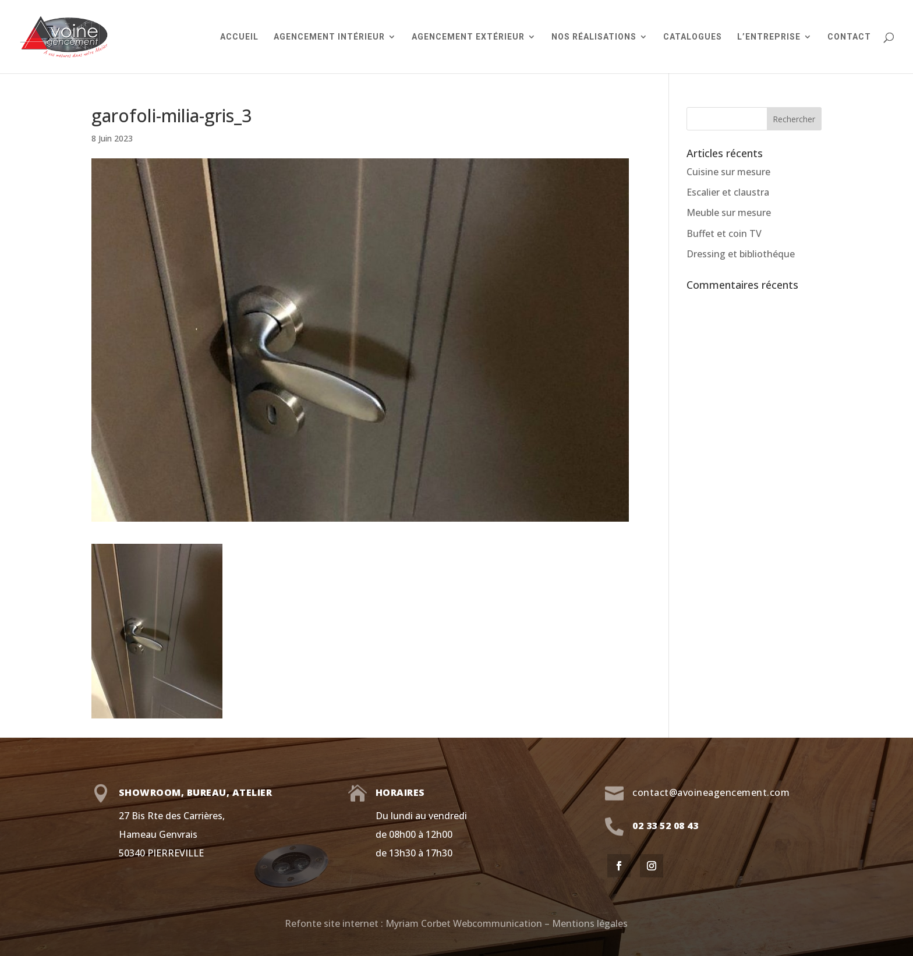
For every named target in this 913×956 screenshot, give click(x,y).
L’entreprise (769, 37)
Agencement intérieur (329, 37)
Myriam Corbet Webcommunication (462, 923)
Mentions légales (590, 923)
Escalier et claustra (727, 192)
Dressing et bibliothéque (740, 253)
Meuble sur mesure (728, 212)
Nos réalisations (593, 37)
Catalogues (692, 37)
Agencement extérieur (468, 37)
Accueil (239, 37)
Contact (849, 37)
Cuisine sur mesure (728, 171)
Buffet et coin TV (724, 233)
